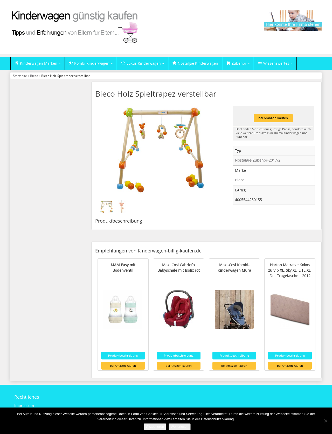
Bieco (34, 76)
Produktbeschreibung (123, 355)
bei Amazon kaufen (273, 118)
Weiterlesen (179, 427)
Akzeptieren (155, 427)
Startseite (20, 76)
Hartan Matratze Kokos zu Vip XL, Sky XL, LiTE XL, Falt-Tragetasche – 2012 (290, 270)
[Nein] (325, 420)
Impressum (24, 405)
